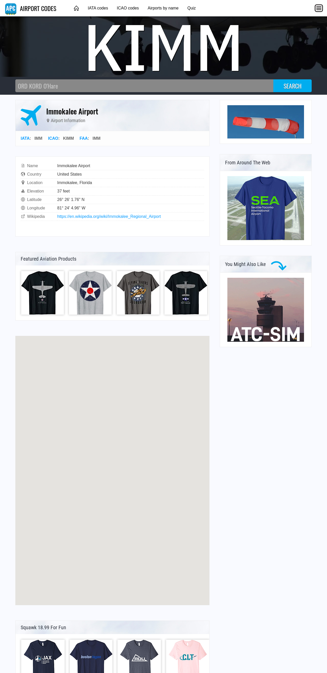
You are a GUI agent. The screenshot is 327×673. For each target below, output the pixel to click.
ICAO (53, 138)
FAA (84, 138)
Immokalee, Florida (74, 182)
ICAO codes (128, 8)
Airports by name (163, 8)
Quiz (191, 8)
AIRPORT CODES (30, 8)
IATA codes (98, 8)
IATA (25, 138)
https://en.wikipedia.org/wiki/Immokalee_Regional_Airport (109, 216)
